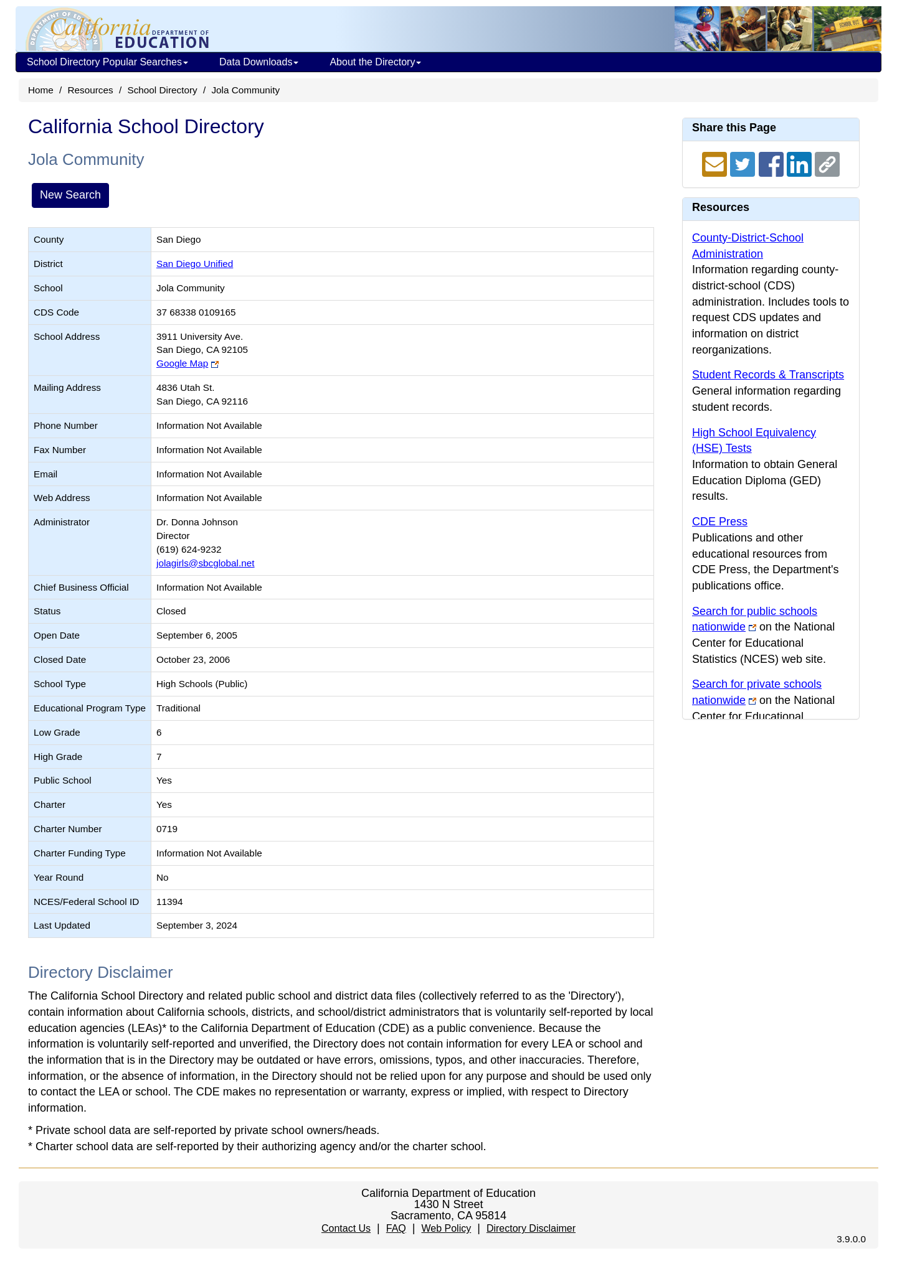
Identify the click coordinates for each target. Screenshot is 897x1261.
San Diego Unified (194, 263)
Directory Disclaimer (531, 1228)
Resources (90, 90)
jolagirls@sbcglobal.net (205, 563)
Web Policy (446, 1228)
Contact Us (346, 1228)
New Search (70, 195)
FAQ (396, 1228)
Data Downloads (258, 62)
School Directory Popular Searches (107, 62)
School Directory (162, 90)
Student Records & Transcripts (768, 374)
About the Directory (375, 62)
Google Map (182, 363)
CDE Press (720, 521)
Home (41, 90)
